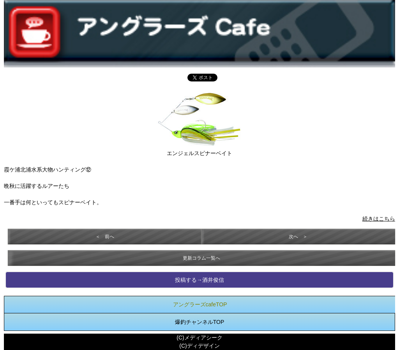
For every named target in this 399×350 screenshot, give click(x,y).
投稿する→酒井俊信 (199, 280)
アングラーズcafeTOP (200, 304)
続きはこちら (378, 219)
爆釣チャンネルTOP (199, 322)
